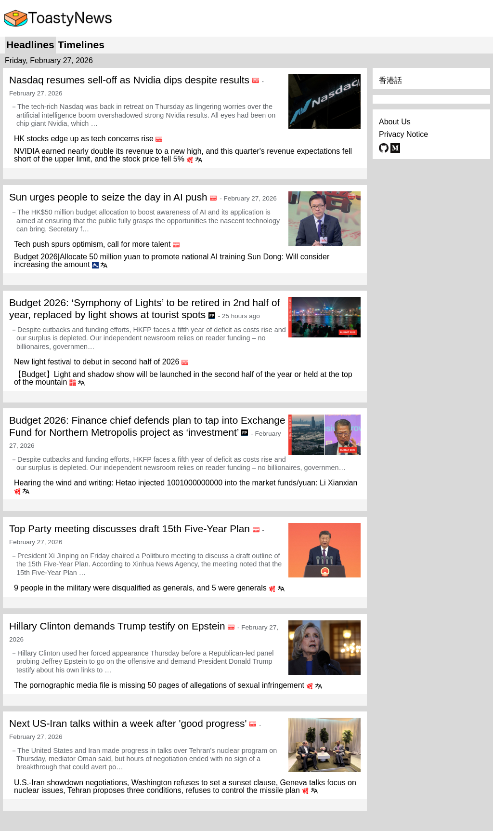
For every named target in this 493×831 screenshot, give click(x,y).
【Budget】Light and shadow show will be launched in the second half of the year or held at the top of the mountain (183, 378)
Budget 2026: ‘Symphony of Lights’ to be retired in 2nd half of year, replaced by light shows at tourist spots (144, 308)
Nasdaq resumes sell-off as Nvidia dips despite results (129, 79)
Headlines (30, 44)
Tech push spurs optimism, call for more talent (92, 244)
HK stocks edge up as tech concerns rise (84, 138)
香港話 (390, 80)
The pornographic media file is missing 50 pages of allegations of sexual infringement (159, 685)
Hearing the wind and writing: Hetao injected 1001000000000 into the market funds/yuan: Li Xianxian (185, 483)
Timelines (81, 44)
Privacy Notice (403, 134)
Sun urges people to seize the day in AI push (108, 196)
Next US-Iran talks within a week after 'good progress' (127, 723)
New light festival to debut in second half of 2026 (96, 362)
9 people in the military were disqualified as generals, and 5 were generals (140, 588)
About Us (395, 122)
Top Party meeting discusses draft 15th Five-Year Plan (129, 528)
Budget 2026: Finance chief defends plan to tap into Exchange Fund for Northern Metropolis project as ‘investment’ (147, 426)
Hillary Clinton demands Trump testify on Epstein (117, 625)
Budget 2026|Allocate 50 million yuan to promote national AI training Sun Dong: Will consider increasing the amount (171, 260)
